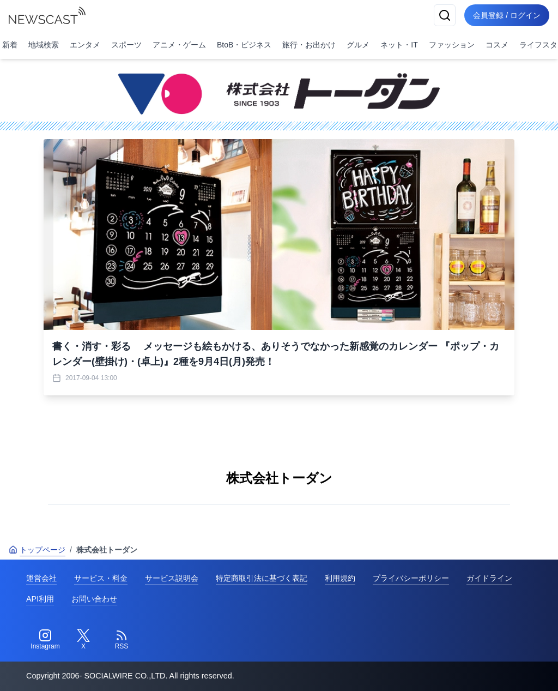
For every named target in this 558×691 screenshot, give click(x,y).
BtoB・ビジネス (244, 44)
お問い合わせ (94, 598)
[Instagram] (45, 640)
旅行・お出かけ (309, 44)
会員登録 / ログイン (507, 15)
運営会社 (41, 578)
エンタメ (85, 44)
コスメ (497, 44)
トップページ (37, 549)
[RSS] (121, 640)
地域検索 (43, 44)
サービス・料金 (101, 578)
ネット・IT (398, 44)
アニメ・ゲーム (179, 44)
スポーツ (126, 44)
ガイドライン (489, 578)
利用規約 (340, 578)
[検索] (445, 15)
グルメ (358, 44)
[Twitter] (83, 640)
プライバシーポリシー (411, 578)
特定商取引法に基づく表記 (261, 578)
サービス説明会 (171, 578)
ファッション (452, 44)
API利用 (40, 598)
